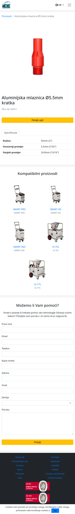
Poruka (5, 409)
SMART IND (19, 246)
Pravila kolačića (55, 477)
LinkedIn (55, 465)
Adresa (5, 373)
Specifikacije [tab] (10, 132)
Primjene (20, 473)
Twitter (55, 469)
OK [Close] (55, 510)
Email (5, 336)
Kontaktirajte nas (20, 461)
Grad (4, 385)
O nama (20, 465)
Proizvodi (7, 16)
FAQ (20, 477)
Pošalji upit (37, 120)
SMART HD (55, 209)
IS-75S (55, 246)
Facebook (55, 461)
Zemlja (5, 397)
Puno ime (7, 324)
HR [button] (59, 5)
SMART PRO (19, 209)
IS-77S (37, 284)
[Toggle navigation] (69, 5)
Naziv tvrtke (8, 360)
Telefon (6, 348)
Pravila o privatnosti (55, 473)
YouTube (55, 457)
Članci (20, 469)
